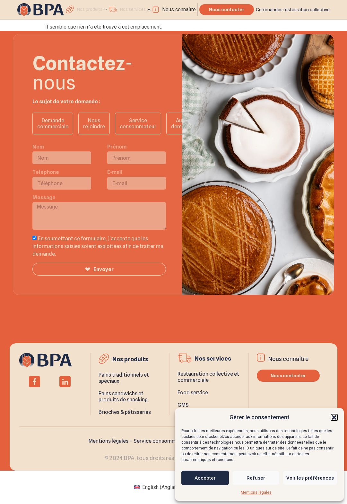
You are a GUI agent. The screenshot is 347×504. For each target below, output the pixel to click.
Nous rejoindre (94, 123)
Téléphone (45, 172)
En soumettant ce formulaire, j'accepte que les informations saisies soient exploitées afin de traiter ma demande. (97, 246)
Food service (193, 392)
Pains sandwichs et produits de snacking (123, 396)
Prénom (116, 147)
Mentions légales (256, 492)
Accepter (205, 478)
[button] (334, 417)
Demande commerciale (52, 123)
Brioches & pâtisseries (125, 412)
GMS (183, 405)
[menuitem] (157, 487)
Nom (38, 147)
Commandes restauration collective (293, 9)
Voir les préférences (310, 478)
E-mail (114, 172)
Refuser (256, 478)
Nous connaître (179, 9)
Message (44, 197)
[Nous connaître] (155, 9)
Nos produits (130, 359)
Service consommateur (138, 123)
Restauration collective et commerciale (208, 377)
